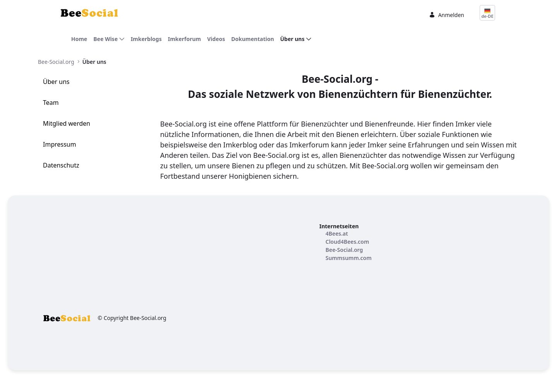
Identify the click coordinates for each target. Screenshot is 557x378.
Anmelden (446, 15)
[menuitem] (79, 39)
